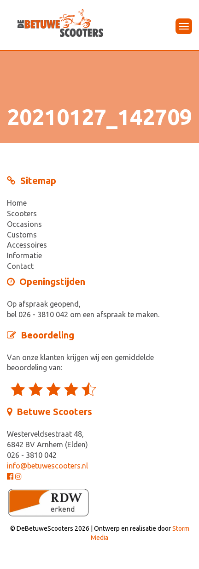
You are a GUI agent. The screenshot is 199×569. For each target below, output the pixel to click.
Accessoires (27, 245)
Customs (22, 235)
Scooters (22, 213)
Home (17, 203)
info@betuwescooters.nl (47, 466)
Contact (20, 266)
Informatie (24, 255)
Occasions (24, 224)
